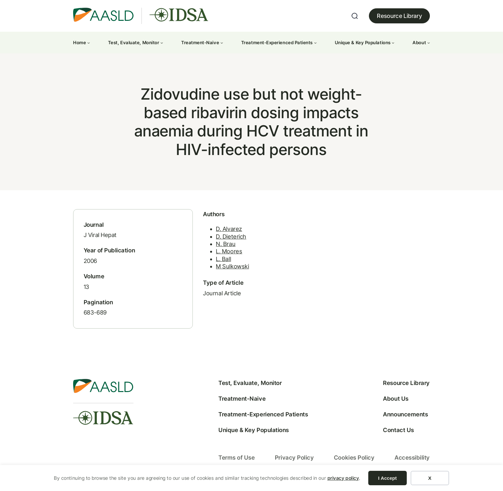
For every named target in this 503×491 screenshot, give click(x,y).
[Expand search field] (355, 16)
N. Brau (221, 245)
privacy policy (343, 478)
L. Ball (219, 260)
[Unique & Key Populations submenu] (393, 42)
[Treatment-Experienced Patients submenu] (315, 42)
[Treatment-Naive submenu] (221, 42)
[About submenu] (428, 42)
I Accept (387, 478)
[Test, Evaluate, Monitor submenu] (161, 42)
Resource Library (399, 15)
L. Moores (225, 253)
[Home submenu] (88, 42)
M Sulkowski (228, 268)
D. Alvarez (225, 230)
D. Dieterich (227, 237)
